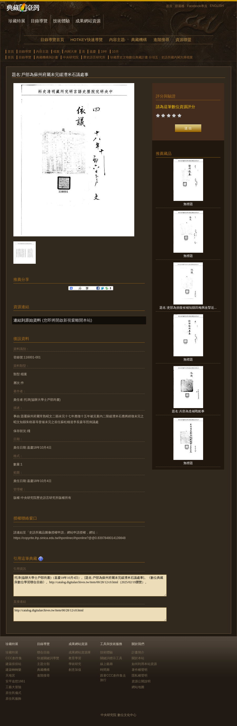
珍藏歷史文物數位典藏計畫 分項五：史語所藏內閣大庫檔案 (151, 57)
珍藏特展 (16, 21)
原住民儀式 (13, 693)
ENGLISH (217, 6)
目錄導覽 (39, 21)
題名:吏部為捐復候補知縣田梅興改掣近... (188, 307)
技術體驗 (61, 21)
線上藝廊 (106, 664)
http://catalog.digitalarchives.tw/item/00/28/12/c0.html (90, 614)
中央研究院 (71, 57)
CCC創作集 (14, 658)
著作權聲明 (139, 670)
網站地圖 (138, 687)
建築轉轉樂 (13, 670)
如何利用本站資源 (144, 664)
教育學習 (75, 658)
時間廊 (105, 670)
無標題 (188, 204)
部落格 (179, 6)
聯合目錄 (43, 652)
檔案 (56, 51)
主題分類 (43, 664)
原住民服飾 (13, 698)
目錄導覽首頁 (52, 39)
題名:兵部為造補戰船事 (188, 411)
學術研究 (75, 664)
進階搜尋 (161, 39)
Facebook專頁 (197, 6)
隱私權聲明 (139, 675)
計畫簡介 (138, 652)
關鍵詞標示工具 (111, 658)
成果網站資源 (88, 21)
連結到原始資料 (27, 320)
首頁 (169, 6)
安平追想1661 (15, 681)
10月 (115, 51)
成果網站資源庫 (80, 652)
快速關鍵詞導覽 (48, 658)
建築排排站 (13, 664)
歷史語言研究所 (94, 57)
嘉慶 (93, 51)
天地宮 (10, 675)
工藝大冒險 (13, 687)
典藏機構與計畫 (47, 57)
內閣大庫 (70, 51)
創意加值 (75, 670)
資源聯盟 (183, 39)
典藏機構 (139, 39)
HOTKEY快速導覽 (86, 39)
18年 (104, 51)
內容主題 (117, 39)
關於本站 (138, 658)
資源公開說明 (141, 681)
